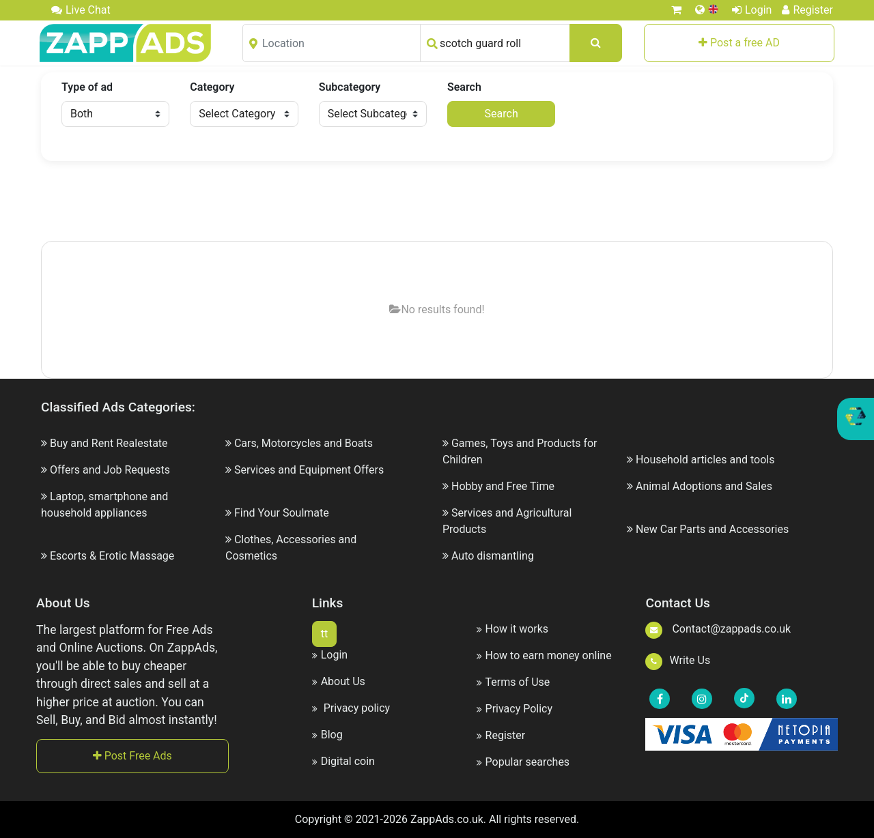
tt (324, 633)
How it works (513, 628)
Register (807, 9)
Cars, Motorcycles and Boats (303, 443)
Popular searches (523, 761)
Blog (327, 734)
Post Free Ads (132, 755)
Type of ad (87, 87)
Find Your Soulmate (281, 512)
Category (212, 87)
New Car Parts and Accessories (712, 529)
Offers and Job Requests (110, 469)
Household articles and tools (705, 459)
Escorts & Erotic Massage (112, 555)
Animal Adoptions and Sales (704, 486)
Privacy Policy (515, 708)
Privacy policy (351, 708)
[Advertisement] (437, 202)
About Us (338, 681)
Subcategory (350, 87)
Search (464, 87)
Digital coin (343, 761)
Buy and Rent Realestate (109, 443)
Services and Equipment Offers (309, 469)
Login (752, 9)
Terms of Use (513, 682)
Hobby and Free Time (502, 486)
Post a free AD (739, 42)
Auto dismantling (492, 555)
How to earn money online (544, 655)
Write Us (677, 660)
